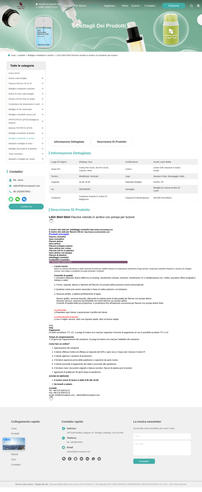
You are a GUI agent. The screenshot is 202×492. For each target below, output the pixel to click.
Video (125, 5)
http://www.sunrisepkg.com (101, 230)
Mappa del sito (41, 484)
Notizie (14, 454)
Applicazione (111, 5)
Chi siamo (80, 5)
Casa (68, 5)
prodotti (95, 5)
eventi (136, 5)
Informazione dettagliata (69, 141)
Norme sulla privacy (24, 484)
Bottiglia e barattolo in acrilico (41, 55)
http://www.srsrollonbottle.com (97, 232)
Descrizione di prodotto (111, 141)
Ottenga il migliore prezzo (154, 128)
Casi (13, 459)
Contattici (150, 5)
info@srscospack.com (48, 4)
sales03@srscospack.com (26, 186)
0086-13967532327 (47, 7)
